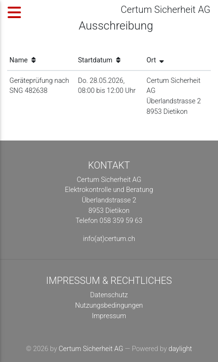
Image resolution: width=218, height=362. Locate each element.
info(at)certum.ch (109, 239)
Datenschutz (109, 295)
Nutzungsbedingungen (109, 306)
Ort (155, 60)
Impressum (109, 316)
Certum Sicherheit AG (91, 349)
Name (23, 60)
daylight (180, 349)
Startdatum (99, 60)
